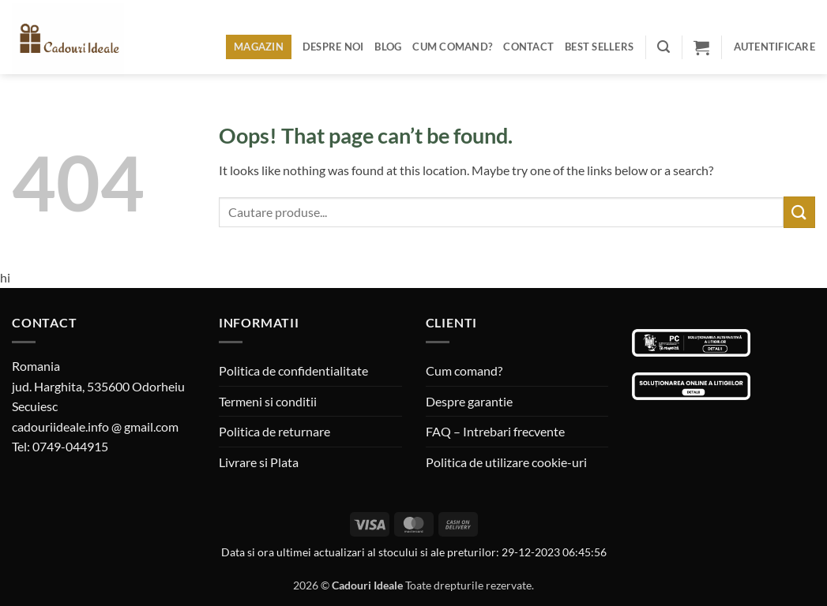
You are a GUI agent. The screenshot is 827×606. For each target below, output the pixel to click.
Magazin (259, 46)
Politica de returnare (274, 431)
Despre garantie (469, 401)
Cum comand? (452, 46)
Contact (528, 46)
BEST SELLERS (599, 46)
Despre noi (333, 46)
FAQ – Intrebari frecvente (495, 431)
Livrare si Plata (259, 461)
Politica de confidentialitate (293, 370)
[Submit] (799, 211)
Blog (387, 46)
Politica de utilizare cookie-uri (506, 461)
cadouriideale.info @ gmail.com (95, 426)
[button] (663, 47)
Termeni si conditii (268, 401)
